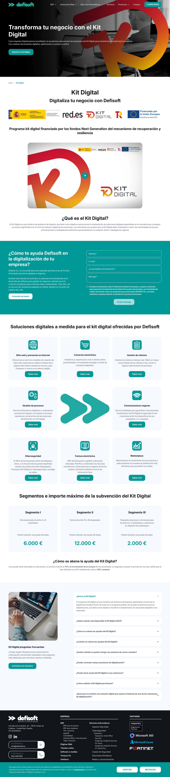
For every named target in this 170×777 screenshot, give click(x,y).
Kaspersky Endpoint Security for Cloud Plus (106, 747)
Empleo (136, 4)
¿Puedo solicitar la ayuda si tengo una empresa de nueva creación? (106, 652)
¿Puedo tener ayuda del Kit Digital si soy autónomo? (99, 673)
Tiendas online (67, 748)
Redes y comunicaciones (103, 759)
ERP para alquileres (70, 728)
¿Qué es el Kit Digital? (86, 596)
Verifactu (110, 4)
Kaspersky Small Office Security (104, 737)
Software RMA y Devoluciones (75, 738)
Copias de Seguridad (101, 752)
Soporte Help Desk (100, 727)
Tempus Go (65, 755)
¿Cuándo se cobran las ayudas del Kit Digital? (96, 642)
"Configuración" (79, 769)
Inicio (10, 83)
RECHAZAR (150, 769)
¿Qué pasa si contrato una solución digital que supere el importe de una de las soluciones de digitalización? (116, 695)
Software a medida (68, 752)
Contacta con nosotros (22, 666)
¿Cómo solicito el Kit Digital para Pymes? (94, 683)
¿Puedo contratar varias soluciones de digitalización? (100, 662)
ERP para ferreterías (71, 726)
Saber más (33, 374)
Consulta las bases (20, 296)
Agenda (66, 733)
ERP (52, 4)
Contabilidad (68, 736)
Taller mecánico (69, 741)
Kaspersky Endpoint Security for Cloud (106, 742)
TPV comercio (68, 731)
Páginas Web (66, 744)
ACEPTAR (127, 769)
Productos (122, 4)
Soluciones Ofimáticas (102, 755)
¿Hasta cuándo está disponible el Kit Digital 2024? (99, 621)
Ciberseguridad (99, 730)
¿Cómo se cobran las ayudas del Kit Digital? (96, 631)
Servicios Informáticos (90, 4)
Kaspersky (98, 733)
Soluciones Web (67, 4)
